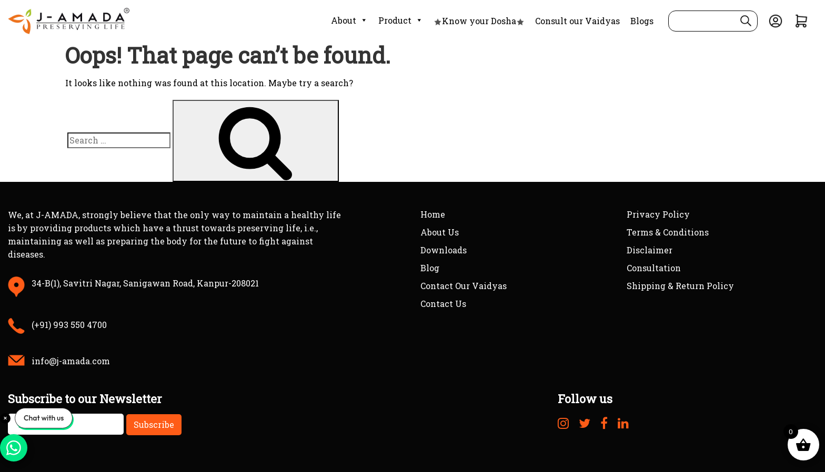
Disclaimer (649, 249)
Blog (429, 267)
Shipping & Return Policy (680, 285)
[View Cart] (801, 19)
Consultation (654, 267)
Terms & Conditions (668, 232)
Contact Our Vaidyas (463, 285)
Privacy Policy (658, 214)
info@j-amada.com (71, 360)
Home (432, 214)
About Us (439, 232)
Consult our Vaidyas (577, 20)
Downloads (443, 249)
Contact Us (443, 303)
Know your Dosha (479, 20)
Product (400, 20)
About (349, 20)
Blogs (641, 20)
